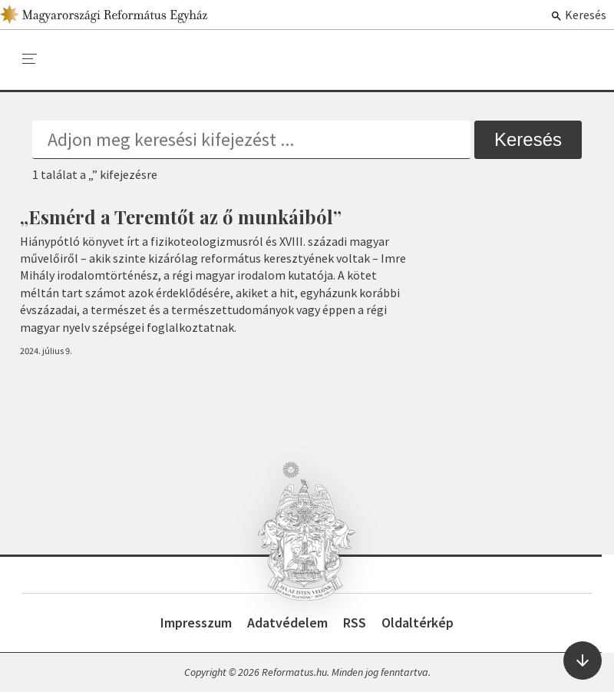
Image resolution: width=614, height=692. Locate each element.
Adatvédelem (287, 622)
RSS (354, 622)
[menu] (30, 59)
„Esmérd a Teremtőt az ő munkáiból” (181, 216)
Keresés (578, 14)
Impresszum (196, 622)
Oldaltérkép (417, 622)
